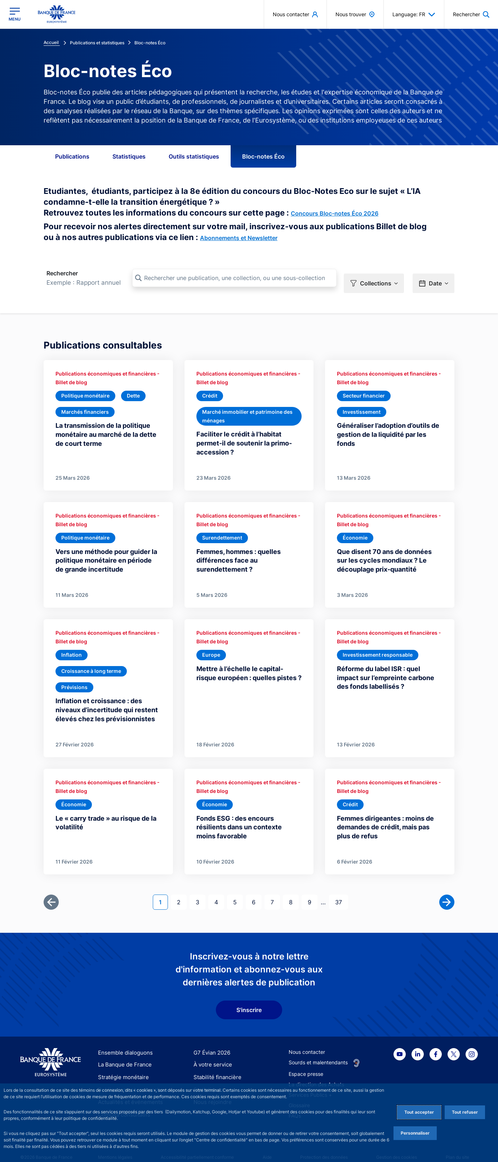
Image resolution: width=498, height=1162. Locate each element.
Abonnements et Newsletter (238, 237)
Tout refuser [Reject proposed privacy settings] (465, 1112)
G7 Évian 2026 (211, 1042)
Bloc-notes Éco (263, 156)
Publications (72, 156)
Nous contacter (307, 1042)
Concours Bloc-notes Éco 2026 (334, 213)
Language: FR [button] (413, 14)
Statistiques (129, 156)
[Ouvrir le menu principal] (15, 14)
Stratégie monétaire (121, 1067)
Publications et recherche (128, 1080)
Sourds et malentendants (318, 1052)
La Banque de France (123, 1055)
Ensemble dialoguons (123, 1042)
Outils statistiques (194, 156)
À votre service (211, 1055)
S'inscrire (249, 999)
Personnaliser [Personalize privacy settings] (415, 1133)
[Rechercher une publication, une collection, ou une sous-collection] (234, 278)
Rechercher (62, 273)
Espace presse (306, 1064)
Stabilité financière (215, 1067)
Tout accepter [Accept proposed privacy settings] (419, 1112)
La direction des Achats (316, 1074)
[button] (374, 278)
